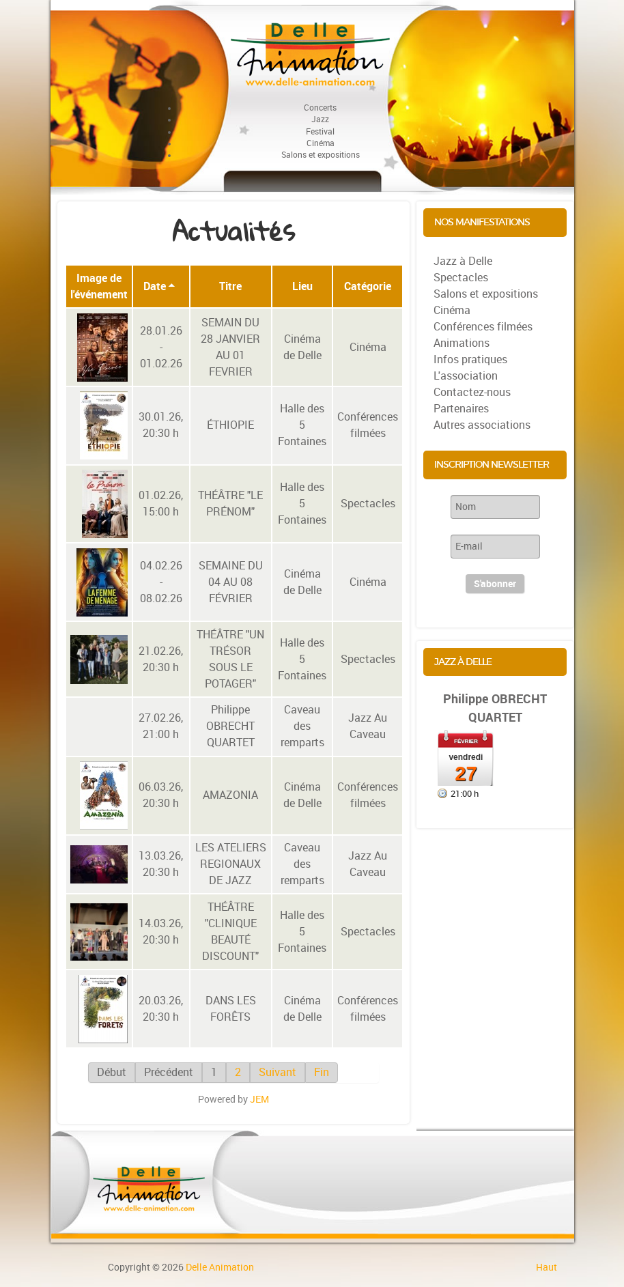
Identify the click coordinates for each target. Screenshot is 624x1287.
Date (159, 286)
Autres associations (482, 425)
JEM (259, 1099)
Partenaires (461, 408)
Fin (321, 1072)
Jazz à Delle (463, 261)
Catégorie (367, 286)
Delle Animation (220, 1267)
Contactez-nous (472, 392)
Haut (546, 1267)
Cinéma (368, 347)
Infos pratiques (470, 359)
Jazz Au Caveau (367, 726)
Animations (462, 343)
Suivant (277, 1072)
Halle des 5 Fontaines (302, 425)
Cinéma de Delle (302, 347)
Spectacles (368, 503)
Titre (230, 286)
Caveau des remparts (302, 726)
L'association (466, 375)
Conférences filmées (367, 425)
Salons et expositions (486, 293)
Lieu (302, 286)
